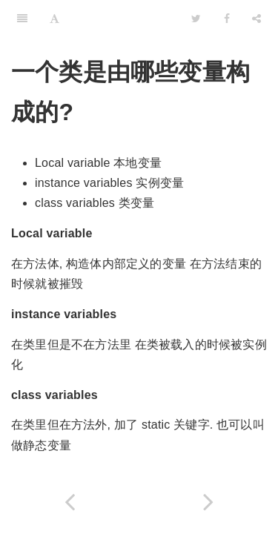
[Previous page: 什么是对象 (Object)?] (69, 501)
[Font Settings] (54, 18)
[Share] (256, 18)
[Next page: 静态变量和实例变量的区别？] (209, 501)
